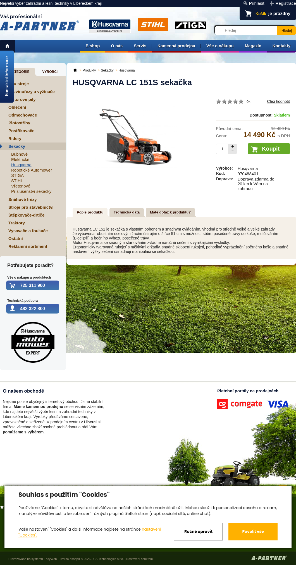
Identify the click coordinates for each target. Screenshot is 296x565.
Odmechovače (22, 115)
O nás (117, 45)
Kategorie (19, 72)
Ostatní (15, 238)
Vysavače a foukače (28, 230)
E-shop (92, 45)
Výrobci (50, 72)
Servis (140, 45)
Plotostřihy (19, 122)
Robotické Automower (31, 170)
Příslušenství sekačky (31, 191)
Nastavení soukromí (140, 559)
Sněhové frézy (22, 199)
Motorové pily (22, 99)
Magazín (253, 45)
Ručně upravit (198, 531)
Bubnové (19, 154)
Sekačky (16, 146)
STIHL (17, 180)
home (7, 46)
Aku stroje (18, 83)
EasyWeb (50, 559)
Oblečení (17, 107)
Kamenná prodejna (176, 45)
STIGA (17, 175)
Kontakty (281, 45)
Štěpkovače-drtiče (26, 215)
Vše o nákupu (220, 45)
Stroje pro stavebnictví (31, 207)
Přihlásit (256, 3)
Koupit (271, 149)
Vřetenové (20, 186)
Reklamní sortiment (27, 246)
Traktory (16, 222)
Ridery (15, 138)
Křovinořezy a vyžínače (31, 91)
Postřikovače (21, 130)
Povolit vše (253, 531)
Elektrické (20, 159)
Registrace (285, 3)
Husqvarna (21, 164)
